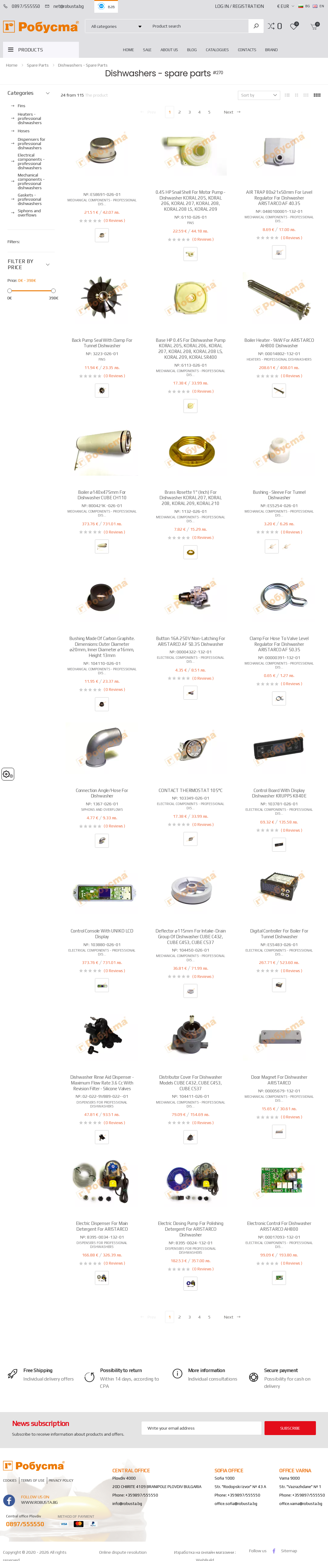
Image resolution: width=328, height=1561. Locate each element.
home (128, 50)
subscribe (290, 1428)
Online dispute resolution (123, 1552)
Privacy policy (61, 1480)
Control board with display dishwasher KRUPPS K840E (279, 793)
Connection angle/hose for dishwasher (102, 793)
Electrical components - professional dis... (190, 659)
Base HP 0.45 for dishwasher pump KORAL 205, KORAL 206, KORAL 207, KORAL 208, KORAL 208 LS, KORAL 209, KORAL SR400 (190, 349)
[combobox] (197, 25)
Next (232, 112)
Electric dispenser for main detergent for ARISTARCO (102, 1226)
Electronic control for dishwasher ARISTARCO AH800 (279, 1226)
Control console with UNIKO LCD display (102, 933)
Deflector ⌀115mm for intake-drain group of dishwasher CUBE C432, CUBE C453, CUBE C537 (190, 936)
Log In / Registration (239, 6)
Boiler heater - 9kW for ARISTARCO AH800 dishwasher (279, 343)
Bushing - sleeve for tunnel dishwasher (279, 495)
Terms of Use (32, 1480)
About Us (169, 50)
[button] (279, 26)
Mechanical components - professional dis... (102, 202)
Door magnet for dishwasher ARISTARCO (279, 1079)
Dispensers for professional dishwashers (101, 1104)
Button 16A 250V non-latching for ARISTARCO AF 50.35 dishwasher (190, 641)
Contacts (247, 50)
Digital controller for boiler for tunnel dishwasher (279, 933)
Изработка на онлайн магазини (204, 1552)
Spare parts (38, 65)
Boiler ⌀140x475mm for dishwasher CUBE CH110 (102, 495)
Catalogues (217, 50)
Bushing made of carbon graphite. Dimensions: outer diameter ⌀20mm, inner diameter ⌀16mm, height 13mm (102, 647)
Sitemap (289, 1551)
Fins (190, 223)
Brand (271, 50)
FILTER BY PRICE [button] (20, 264)
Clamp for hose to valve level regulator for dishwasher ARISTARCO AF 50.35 (279, 644)
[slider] (9, 291)
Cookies (10, 1480)
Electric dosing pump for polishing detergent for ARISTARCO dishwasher (190, 1229)
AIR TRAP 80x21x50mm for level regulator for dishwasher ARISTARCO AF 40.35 (279, 198)
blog (191, 50)
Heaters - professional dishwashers (279, 359)
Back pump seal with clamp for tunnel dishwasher (102, 343)
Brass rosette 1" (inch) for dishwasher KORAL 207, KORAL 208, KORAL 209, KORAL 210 (190, 498)
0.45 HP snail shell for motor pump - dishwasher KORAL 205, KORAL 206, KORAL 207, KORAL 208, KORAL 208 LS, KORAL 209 (191, 201)
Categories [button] (21, 93)
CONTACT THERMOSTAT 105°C (190, 790)
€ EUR (283, 6)
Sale (147, 50)
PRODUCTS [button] (30, 50)
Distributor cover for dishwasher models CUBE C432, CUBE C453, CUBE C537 (190, 1082)
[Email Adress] (201, 1428)
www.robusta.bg (39, 1502)
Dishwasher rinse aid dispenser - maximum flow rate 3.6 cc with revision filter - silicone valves (102, 1082)
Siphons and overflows (102, 809)
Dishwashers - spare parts (83, 65)
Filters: (14, 241)
